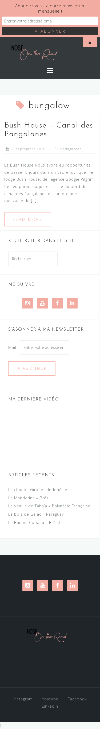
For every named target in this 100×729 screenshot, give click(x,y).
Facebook (77, 698)
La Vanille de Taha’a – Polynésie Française (49, 505)
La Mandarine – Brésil (29, 497)
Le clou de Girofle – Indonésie (37, 489)
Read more (28, 219)
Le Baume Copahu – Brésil (34, 522)
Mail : (38, 347)
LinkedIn (50, 706)
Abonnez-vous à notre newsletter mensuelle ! (50, 8)
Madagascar (70, 148)
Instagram (23, 698)
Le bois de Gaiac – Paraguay (36, 514)
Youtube (50, 698)
